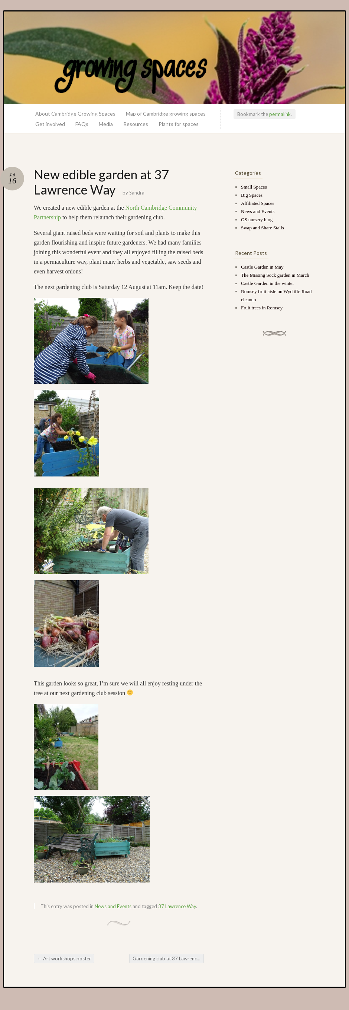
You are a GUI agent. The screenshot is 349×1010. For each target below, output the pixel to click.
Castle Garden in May (262, 267)
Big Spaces (251, 195)
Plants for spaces (179, 124)
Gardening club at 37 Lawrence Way (168, 958)
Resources (135, 124)
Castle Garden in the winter (267, 283)
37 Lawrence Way (177, 906)
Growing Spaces (174, 57)
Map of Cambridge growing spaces (166, 113)
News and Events (113, 906)
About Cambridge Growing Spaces (75, 113)
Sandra (136, 193)
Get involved (50, 124)
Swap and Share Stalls (262, 227)
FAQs (81, 124)
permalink (280, 114)
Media (106, 124)
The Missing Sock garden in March (275, 275)
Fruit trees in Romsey (262, 307)
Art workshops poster (64, 958)
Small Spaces (254, 187)
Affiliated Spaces (257, 203)
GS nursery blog (257, 219)
